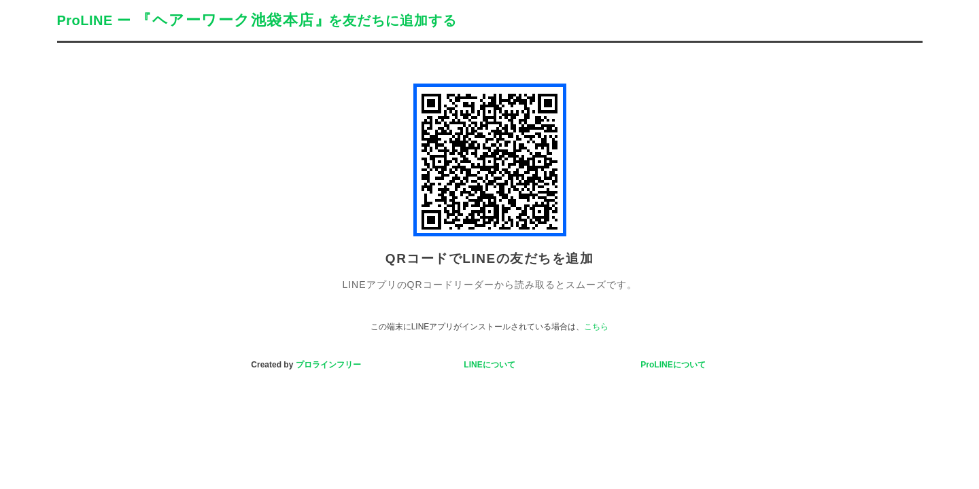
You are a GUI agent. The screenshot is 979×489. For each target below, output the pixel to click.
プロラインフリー (328, 364)
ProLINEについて (672, 364)
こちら (596, 326)
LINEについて (489, 364)
